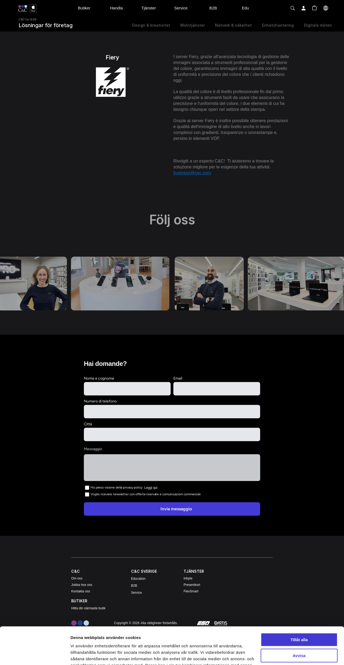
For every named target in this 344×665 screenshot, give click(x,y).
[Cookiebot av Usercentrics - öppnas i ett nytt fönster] (34, 654)
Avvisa (299, 616)
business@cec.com (192, 173)
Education (138, 579)
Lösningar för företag (46, 25)
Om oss (77, 578)
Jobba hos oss (81, 585)
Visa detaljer (82, 654)
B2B (134, 586)
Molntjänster (192, 25)
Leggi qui (150, 487)
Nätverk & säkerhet (233, 25)
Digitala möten (318, 25)
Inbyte (188, 578)
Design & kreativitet (151, 25)
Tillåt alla (299, 601)
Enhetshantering (278, 25)
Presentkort (192, 585)
